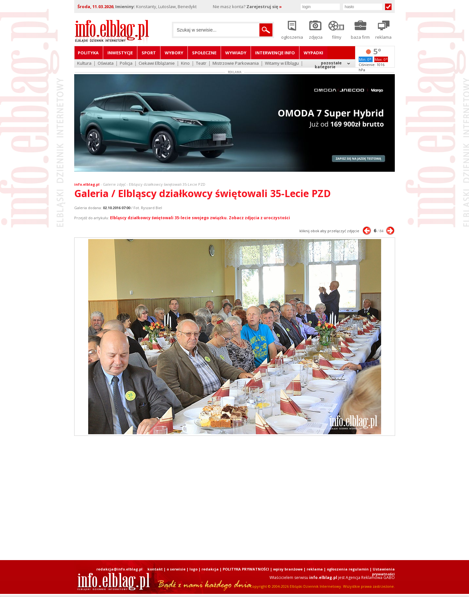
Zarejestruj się (264, 6)
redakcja (210, 569)
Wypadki (313, 53)
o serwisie (176, 569)
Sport (149, 53)
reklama (315, 569)
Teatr (201, 63)
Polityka (88, 53)
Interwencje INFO (275, 53)
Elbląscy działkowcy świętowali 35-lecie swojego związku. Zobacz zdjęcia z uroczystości (200, 218)
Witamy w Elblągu (282, 63)
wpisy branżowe (288, 569)
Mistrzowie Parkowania (236, 63)
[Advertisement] (235, 498)
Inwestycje (120, 53)
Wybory (174, 53)
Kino (185, 63)
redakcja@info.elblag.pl (119, 569)
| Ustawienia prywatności (382, 571)
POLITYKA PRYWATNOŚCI (246, 569)
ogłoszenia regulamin (348, 569)
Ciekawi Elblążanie (157, 63)
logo (193, 569)
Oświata (106, 63)
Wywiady (235, 53)
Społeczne (204, 53)
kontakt (155, 569)
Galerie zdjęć (114, 184)
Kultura (84, 63)
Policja (126, 63)
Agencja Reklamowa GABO (370, 577)
